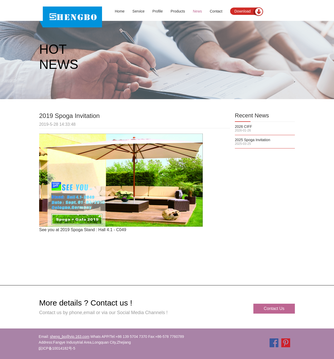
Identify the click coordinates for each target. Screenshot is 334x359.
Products (178, 11)
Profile (157, 11)
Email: (64, 336)
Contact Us (274, 308)
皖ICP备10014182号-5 (57, 348)
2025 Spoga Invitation (252, 140)
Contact (216, 11)
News (197, 11)
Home (119, 11)
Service (138, 11)
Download (242, 11)
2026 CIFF (243, 126)
